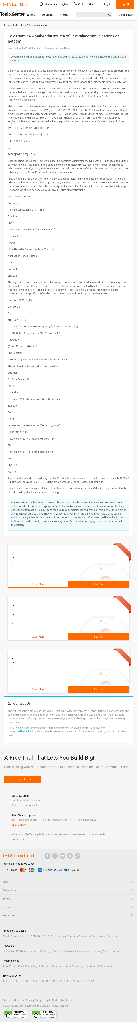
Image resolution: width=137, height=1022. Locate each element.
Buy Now (98, 584)
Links (69, 1000)
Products (29, 14)
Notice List (58, 1000)
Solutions (47, 14)
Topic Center (9, 966)
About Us (19, 1000)
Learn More (38, 584)
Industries (44, 966)
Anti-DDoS (43, 936)
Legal (47, 1000)
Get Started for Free (22, 779)
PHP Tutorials (104, 966)
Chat (14, 805)
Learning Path (100, 951)
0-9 (92, 981)
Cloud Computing (27, 966)
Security (112, 936)
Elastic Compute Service (16, 936)
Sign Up (125, 4)
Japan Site (8, 951)
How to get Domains (51, 951)
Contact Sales (126, 14)
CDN (33, 936)
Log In (107, 4)
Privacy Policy (33, 1000)
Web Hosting (99, 936)
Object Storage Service (63, 936)
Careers (7, 1000)
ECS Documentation (27, 951)
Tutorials (90, 966)
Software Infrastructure (77, 951)
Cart (78, 4)
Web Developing (74, 966)
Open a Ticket (18, 824)
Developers (58, 966)
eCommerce (83, 936)
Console (93, 4)
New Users (116, 951)
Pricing (64, 14)
